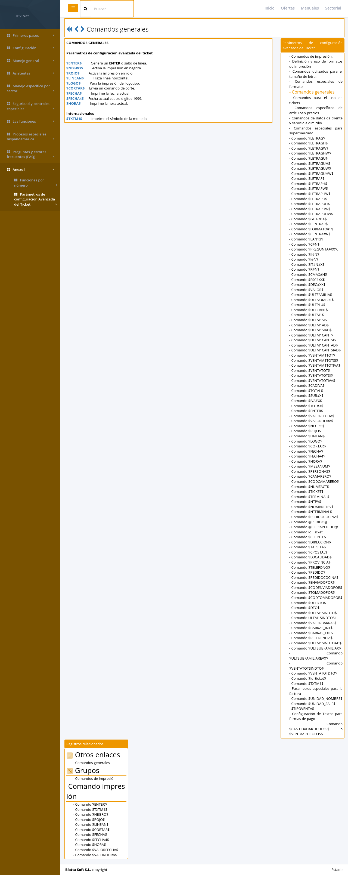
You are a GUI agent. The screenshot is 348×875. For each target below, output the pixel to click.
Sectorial (333, 8)
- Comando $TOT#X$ (306, 405)
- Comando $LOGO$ (305, 441)
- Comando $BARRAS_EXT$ (311, 632)
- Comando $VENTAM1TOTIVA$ (314, 365)
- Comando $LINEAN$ (307, 436)
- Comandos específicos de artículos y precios (316, 110)
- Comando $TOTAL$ (306, 390)
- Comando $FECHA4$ (307, 456)
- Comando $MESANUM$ (309, 466)
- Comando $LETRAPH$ (308, 183)
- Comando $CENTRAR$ (308, 223)
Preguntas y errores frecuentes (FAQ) (30, 154)
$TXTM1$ (74, 118)
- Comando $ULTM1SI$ (308, 319)
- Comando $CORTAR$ (307, 446)
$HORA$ (73, 103)
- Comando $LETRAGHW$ (310, 153)
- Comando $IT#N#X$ (307, 264)
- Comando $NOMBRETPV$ (311, 506)
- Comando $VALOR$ (306, 289)
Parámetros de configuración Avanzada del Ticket (35, 199)
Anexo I (30, 169)
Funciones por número (35, 183)
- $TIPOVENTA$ (301, 708)
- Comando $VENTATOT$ (309, 370)
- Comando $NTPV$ (305, 501)
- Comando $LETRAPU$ (308, 198)
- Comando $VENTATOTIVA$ (312, 380)
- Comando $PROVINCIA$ (310, 562)
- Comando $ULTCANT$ (308, 309)
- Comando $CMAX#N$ (308, 274)
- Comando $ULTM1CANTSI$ (312, 340)
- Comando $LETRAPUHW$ (311, 213)
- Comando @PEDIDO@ (308, 522)
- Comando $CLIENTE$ (307, 536)
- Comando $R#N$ (304, 269)
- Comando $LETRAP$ (307, 178)
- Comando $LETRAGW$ (308, 148)
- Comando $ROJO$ (305, 430)
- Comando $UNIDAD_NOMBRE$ (316, 698)
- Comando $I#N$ (303, 259)
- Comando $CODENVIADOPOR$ (315, 587)
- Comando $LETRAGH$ (308, 143)
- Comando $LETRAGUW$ (310, 168)
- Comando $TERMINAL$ (309, 496)
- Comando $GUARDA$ (308, 219)
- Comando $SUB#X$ (306, 395)
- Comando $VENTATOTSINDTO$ (316, 666)
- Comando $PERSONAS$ (309, 471)
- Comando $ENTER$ (306, 410)
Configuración (30, 48)
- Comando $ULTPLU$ (307, 304)
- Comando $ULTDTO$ (307, 602)
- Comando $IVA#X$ (305, 400)
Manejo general (30, 60)
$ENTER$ (74, 63)
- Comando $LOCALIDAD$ (310, 557)
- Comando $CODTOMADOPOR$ (315, 597)
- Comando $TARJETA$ (307, 547)
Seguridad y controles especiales (30, 106)
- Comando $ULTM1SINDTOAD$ (315, 643)
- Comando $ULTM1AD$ (309, 325)
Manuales (310, 8)
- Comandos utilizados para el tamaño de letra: (316, 74)
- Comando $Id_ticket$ (307, 678)
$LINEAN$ (75, 78)
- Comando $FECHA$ (306, 451)
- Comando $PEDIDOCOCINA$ (313, 516)
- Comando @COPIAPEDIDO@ (313, 526)
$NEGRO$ (74, 68)
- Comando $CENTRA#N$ (310, 233)
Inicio (269, 8)
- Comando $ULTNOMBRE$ (311, 299)
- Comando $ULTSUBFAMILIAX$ (315, 648)
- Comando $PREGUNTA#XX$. (313, 249)
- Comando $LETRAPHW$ (310, 193)
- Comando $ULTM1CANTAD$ (313, 345)
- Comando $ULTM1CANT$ (311, 335)
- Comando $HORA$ (305, 461)
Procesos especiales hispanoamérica (30, 137)
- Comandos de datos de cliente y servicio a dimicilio (316, 121)
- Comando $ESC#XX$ (307, 279)
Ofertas (288, 8)
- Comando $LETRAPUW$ (310, 208)
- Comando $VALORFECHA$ (311, 415)
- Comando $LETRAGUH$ (309, 163)
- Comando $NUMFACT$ (309, 486)
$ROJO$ (72, 73)
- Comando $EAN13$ (306, 239)
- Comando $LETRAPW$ (308, 188)
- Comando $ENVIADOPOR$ (312, 582)
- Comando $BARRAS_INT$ (311, 627)
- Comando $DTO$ (304, 607)
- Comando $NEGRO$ (306, 425)
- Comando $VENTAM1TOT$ (312, 355)
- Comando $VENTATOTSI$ (311, 375)
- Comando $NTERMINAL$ (310, 511)
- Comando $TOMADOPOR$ (312, 592)
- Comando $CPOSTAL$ (308, 552)
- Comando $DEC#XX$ (307, 284)
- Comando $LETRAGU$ (308, 158)
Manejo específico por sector (30, 89)
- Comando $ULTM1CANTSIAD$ (315, 350)
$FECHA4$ (75, 98)
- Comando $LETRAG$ (307, 138)
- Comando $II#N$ (304, 254)
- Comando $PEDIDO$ (307, 572)
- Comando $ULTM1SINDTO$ (313, 612)
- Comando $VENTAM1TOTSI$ (313, 360)
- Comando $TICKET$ (306, 491)
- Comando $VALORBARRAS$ (313, 622)
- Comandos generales (311, 92)
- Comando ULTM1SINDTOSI (312, 617)
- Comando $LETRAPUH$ (309, 203)
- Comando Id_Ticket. (306, 532)
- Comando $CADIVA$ (307, 385)
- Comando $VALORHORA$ (311, 420)
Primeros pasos (30, 35)
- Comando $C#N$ (304, 244)
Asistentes (30, 73)
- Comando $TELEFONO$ (309, 567)
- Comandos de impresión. (311, 56)
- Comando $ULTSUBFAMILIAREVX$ (316, 656)
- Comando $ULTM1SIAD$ (310, 329)
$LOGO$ (73, 83)
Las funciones (30, 121)
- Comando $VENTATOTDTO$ (313, 673)
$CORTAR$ (75, 88)
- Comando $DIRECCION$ (310, 542)
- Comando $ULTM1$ (306, 314)
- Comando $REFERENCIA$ (311, 637)
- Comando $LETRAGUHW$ (311, 173)
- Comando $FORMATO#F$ (311, 229)
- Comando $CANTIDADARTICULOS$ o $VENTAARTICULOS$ (316, 728)
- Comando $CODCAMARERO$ (314, 481)
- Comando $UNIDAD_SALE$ (312, 703)
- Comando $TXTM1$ (306, 683)
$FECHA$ (74, 93)
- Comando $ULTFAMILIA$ (310, 294)
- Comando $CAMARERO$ (310, 476)
